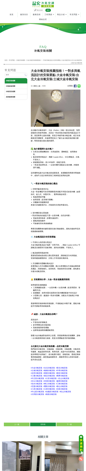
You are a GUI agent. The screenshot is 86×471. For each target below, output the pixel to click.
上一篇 (16, 424)
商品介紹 (61, 15)
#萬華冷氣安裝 (61, 376)
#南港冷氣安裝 (51, 394)
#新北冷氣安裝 (61, 368)
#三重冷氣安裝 (36, 376)
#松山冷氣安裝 (65, 392)
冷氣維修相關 (10, 86)
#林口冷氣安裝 (49, 384)
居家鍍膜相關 (10, 97)
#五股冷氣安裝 (36, 386)
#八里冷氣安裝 (36, 389)
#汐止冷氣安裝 (36, 381)
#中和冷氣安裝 (61, 370)
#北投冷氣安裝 (61, 389)
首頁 (11, 15)
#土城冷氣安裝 (36, 370)
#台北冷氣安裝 (49, 368)
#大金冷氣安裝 (36, 368)
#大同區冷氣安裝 (37, 394)
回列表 (43, 424)
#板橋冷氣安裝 (49, 370)
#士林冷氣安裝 (49, 389)
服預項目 (24, 15)
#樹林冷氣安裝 (49, 373)
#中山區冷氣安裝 (37, 392)
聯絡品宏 (43, 19)
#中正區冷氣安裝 (37, 378)
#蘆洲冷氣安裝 (61, 381)
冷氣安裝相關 (20, 60)
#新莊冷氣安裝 (61, 373)
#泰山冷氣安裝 (61, 386)
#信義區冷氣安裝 (51, 392)
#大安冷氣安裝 (51, 378)
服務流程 (37, 15)
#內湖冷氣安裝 (49, 381)
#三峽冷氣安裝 (61, 384)
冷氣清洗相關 (10, 91)
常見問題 (73, 15)
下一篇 (69, 424)
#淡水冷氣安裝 (36, 384)
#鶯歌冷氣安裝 (49, 386)
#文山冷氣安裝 (63, 378)
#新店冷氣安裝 (49, 376)
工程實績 (48, 15)
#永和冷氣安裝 (36, 373)
